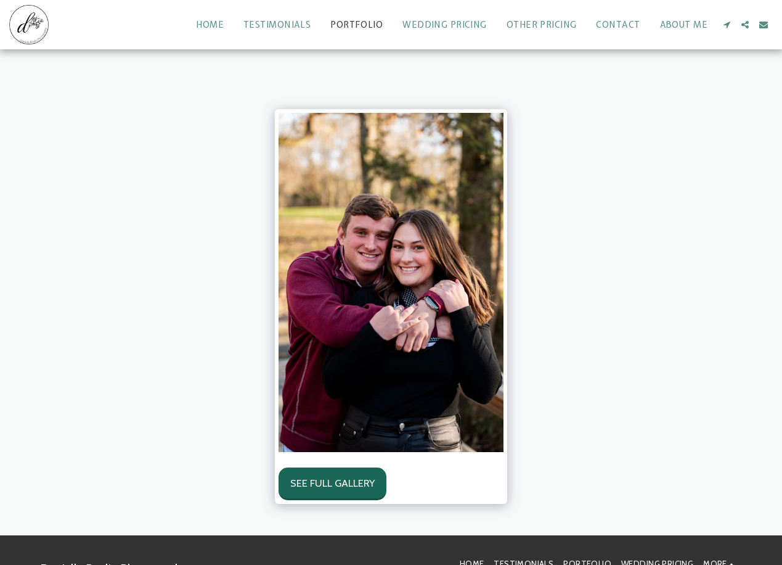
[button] (726, 24)
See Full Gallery (332, 483)
